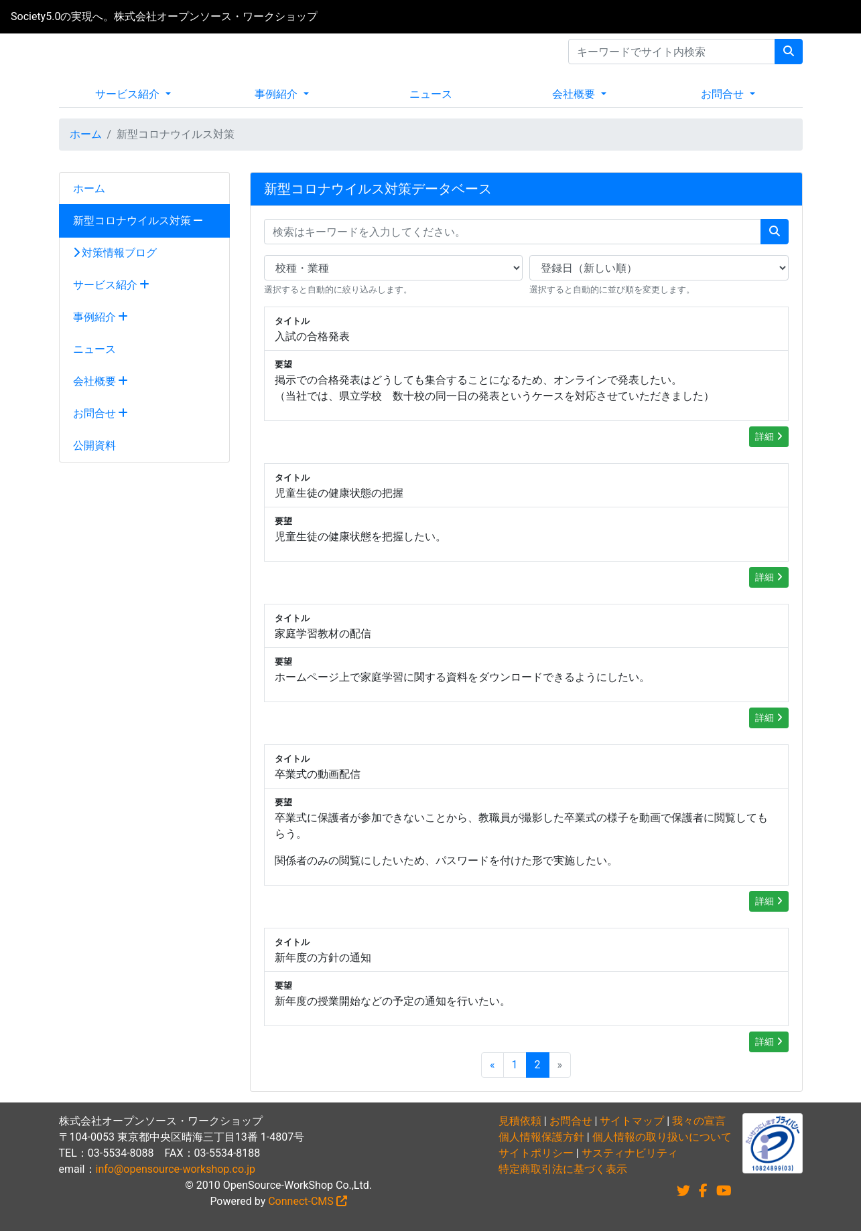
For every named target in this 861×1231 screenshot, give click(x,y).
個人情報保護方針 (541, 1137)
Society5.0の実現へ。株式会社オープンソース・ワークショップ (164, 16)
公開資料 (94, 445)
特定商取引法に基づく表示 (563, 1169)
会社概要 (575, 94)
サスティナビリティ (630, 1153)
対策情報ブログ (115, 252)
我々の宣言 (699, 1121)
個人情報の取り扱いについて (662, 1137)
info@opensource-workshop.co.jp (176, 1169)
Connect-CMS (307, 1201)
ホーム (86, 134)
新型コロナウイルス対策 (138, 220)
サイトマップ (632, 1121)
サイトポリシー (536, 1153)
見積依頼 (520, 1121)
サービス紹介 (128, 94)
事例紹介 (277, 94)
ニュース (430, 94)
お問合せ (723, 94)
